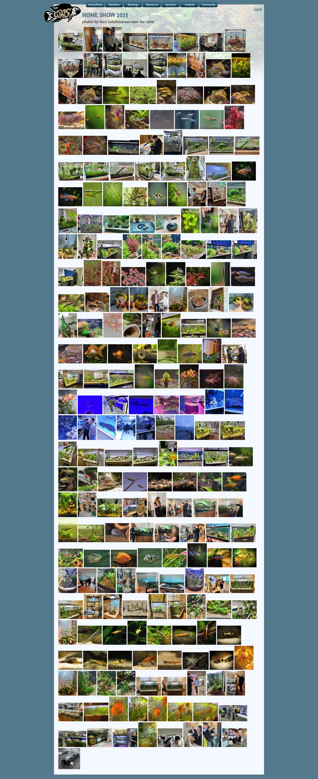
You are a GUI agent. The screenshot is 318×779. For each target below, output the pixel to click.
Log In (258, 9)
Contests (189, 5)
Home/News (95, 5)
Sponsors (170, 5)
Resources (152, 5)
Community (208, 5)
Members (114, 5)
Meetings (133, 5)
